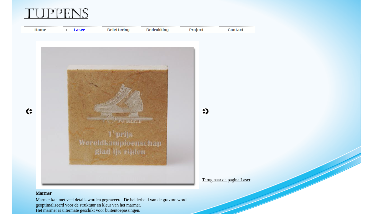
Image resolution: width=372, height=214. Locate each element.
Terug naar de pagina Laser (226, 179)
